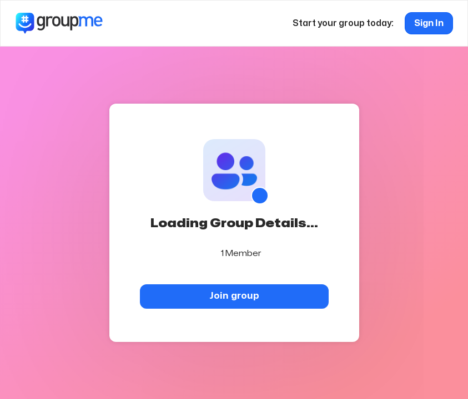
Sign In (429, 23)
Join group (234, 295)
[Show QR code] (260, 195)
